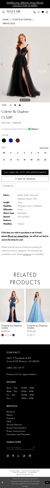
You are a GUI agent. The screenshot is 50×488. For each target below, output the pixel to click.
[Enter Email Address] (21, 447)
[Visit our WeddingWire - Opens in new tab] (30, 455)
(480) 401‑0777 (15, 367)
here (26, 486)
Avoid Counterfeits (16, 427)
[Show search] (39, 12)
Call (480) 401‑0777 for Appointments (25, 172)
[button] (3, 12)
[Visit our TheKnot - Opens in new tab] (18, 455)
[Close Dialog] (2, 482)
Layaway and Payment (18, 434)
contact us (27, 254)
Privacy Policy (15, 471)
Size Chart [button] (44, 147)
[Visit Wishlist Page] (43, 12)
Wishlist (11, 411)
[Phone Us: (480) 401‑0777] (35, 12)
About (10, 415)
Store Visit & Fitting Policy (31, 471)
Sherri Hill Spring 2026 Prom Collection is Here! (25, 4)
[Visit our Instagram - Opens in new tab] (8, 455)
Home (5, 19)
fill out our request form (18, 236)
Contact (11, 418)
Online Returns (14, 424)
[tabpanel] (25, 64)
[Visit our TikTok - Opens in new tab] (24, 455)
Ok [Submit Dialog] (47, 482)
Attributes (8, 186)
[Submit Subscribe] (33, 447)
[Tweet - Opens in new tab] (11, 105)
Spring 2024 (8, 23)
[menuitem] (3, 12)
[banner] (13, 12)
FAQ (9, 421)
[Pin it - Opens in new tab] (15, 105)
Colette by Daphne (21, 19)
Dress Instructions (16, 431)
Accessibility (32, 472)
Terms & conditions (19, 472)
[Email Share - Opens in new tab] (19, 105)
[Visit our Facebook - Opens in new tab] (13, 455)
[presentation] (12, 305)
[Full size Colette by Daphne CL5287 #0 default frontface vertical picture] (25, 64)
